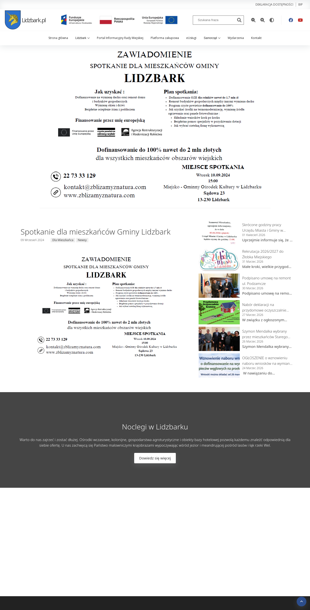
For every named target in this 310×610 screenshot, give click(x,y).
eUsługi (191, 38)
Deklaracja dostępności (274, 4)
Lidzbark (82, 38)
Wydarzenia (236, 38)
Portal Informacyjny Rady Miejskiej (120, 38)
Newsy (82, 240)
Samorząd (212, 38)
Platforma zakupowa (165, 38)
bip (300, 4)
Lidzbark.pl (25, 20)
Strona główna (58, 38)
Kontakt (256, 38)
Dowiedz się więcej (155, 458)
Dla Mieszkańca (62, 240)
